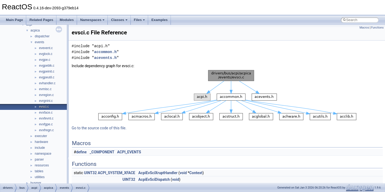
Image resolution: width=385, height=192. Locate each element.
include (40, 148)
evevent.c (46, 48)
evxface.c (46, 112)
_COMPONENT (102, 152)
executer (41, 136)
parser (39, 159)
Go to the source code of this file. (99, 128)
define (81, 152)
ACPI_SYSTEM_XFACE (116, 173)
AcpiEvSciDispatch (154, 179)
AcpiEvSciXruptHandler (158, 173)
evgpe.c (44, 60)
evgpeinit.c (46, 71)
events (39, 42)
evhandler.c (47, 83)
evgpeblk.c (46, 65)
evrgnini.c (46, 101)
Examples (159, 20)
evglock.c (45, 54)
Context (195, 173)
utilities (40, 177)
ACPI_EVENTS (129, 152)
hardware (41, 142)
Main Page (14, 20)
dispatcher (42, 36)
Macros (364, 27)
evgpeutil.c (46, 77)
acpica (35, 30)
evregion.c (46, 95)
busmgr (35, 183)
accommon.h (105, 51)
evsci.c (44, 107)
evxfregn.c (46, 130)
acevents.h (105, 57)
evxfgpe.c (46, 124)
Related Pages (41, 20)
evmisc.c (45, 89)
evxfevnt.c (46, 118)
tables (39, 171)
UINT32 (90, 173)
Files (139, 20)
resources (42, 165)
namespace (43, 153)
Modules (67, 20)
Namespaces (92, 20)
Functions (377, 27)
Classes (119, 20)
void (183, 173)
